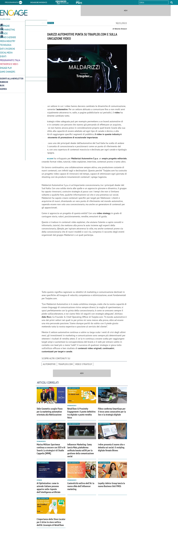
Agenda (3, 87)
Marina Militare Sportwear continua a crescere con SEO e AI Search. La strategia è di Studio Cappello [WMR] (51, 449)
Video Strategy (83, 364)
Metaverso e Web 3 (9, 62)
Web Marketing (7, 29)
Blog (2, 83)
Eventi (3, 55)
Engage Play (6, 66)
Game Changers (7, 70)
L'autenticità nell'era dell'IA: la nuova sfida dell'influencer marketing (80, 486)
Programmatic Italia (10, 59)
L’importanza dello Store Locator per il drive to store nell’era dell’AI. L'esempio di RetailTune (51, 522)
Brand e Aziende (8, 36)
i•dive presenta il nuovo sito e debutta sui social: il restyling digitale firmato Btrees (111, 447)
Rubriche (4, 80)
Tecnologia (5, 44)
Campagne (5, 25)
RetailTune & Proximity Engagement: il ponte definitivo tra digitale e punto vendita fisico (81, 413)
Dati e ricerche (7, 47)
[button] (171, 2)
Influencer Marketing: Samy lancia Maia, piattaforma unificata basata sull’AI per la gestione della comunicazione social (80, 450)
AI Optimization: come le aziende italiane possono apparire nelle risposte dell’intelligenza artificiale (48, 488)
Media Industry (7, 40)
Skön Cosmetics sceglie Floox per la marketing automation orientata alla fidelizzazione (50, 411)
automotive (49, 364)
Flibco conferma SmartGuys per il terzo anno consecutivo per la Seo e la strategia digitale (112, 411)
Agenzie (4, 33)
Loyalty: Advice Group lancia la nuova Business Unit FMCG (111, 485)
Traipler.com (47, 158)
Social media (6, 51)
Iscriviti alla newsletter (11, 77)
